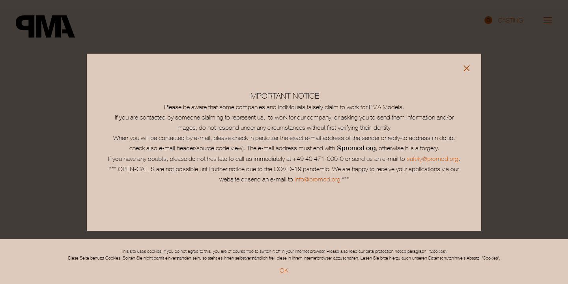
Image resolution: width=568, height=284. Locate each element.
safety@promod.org (432, 158)
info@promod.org (316, 179)
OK (284, 270)
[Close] (466, 68)
